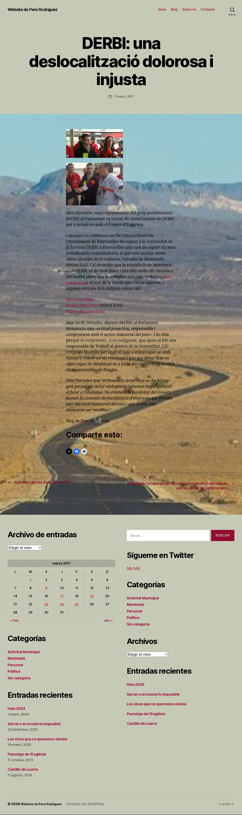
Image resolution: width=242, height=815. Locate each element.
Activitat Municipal (25, 652)
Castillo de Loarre (24, 769)
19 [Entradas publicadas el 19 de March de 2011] (92, 596)
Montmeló (17, 658)
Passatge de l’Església (29, 754)
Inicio (162, 9)
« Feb (14, 621)
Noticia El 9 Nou (81, 299)
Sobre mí (189, 9)
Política (15, 672)
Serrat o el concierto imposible (37, 724)
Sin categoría (20, 678)
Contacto (208, 9)
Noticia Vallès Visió (84, 305)
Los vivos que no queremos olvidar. (41, 739)
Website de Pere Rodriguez (36, 9)
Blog (174, 9)
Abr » (108, 621)
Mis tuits (134, 568)
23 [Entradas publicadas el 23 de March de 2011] (46, 605)
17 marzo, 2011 (123, 96)
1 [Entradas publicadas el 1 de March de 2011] (30, 580)
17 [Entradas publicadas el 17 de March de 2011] (61, 596)
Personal (16, 665)
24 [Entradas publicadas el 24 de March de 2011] (62, 605)
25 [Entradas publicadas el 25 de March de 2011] (77, 605)
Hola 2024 (17, 709)
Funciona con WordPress (89, 804)
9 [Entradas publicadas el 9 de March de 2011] (46, 588)
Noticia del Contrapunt (87, 311)
